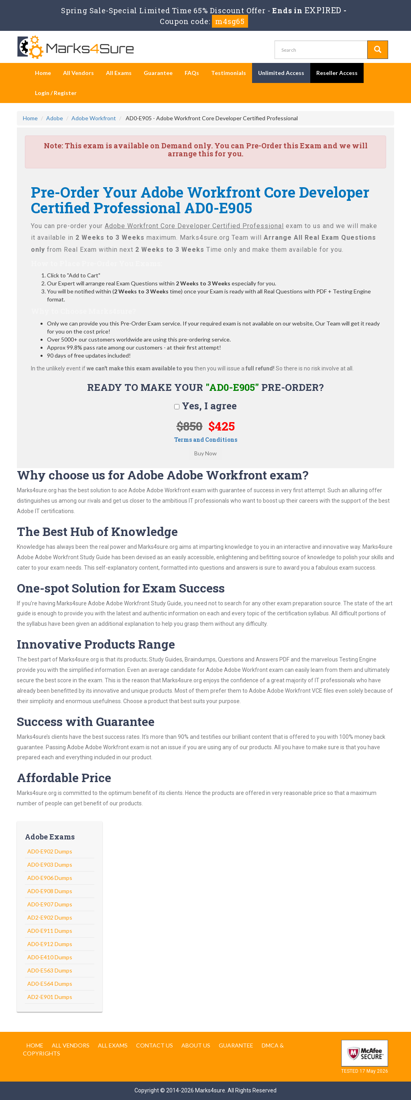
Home (43, 72)
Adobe (54, 118)
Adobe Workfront (93, 118)
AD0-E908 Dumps (49, 891)
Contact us (154, 1045)
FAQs (192, 72)
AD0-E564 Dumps (49, 983)
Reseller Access (337, 72)
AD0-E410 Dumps (49, 957)
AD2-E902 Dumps (49, 917)
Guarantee (158, 72)
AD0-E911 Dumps (49, 930)
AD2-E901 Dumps (49, 996)
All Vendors (78, 72)
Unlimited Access (281, 72)
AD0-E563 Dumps (49, 970)
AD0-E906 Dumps (49, 877)
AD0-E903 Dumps (49, 864)
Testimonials (228, 72)
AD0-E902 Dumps (49, 851)
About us (195, 1045)
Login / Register (56, 92)
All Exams (119, 72)
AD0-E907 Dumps (49, 904)
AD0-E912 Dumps (49, 943)
